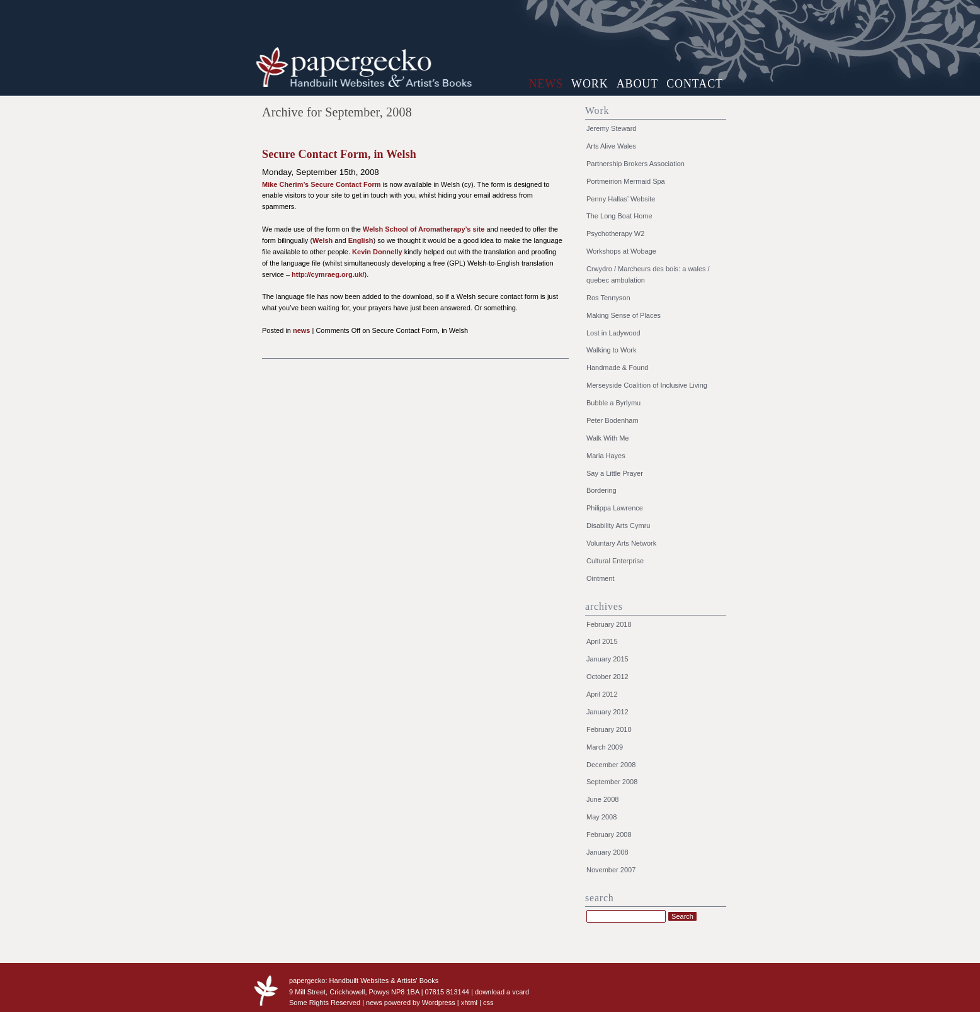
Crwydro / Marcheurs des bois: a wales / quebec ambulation (648, 274)
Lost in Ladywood (613, 333)
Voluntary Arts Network (621, 543)
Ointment (600, 578)
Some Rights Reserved (324, 1002)
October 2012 (607, 676)
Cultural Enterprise (615, 561)
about (638, 83)
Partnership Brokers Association (635, 163)
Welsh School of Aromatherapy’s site (423, 229)
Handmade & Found (617, 367)
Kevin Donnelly (377, 252)
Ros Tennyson (608, 297)
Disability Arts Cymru (618, 525)
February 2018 (609, 624)
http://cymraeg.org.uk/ (328, 274)
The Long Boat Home (619, 216)
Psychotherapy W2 (615, 233)
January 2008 (607, 852)
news (545, 83)
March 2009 (604, 747)
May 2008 (601, 817)
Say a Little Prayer (614, 473)
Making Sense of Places (623, 315)
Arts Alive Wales (611, 146)
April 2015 (602, 641)
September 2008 (611, 781)
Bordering (601, 490)
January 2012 (607, 712)
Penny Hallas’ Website (620, 199)
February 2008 (609, 834)
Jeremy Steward (611, 128)
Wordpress (438, 1002)
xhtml (469, 1002)
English (360, 240)
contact (694, 83)
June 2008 (602, 799)
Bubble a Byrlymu (613, 403)
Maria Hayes (605, 455)
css (488, 1002)
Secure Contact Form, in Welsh (339, 154)
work (589, 83)
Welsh (322, 240)
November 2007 (610, 870)
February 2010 (609, 729)
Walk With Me (607, 438)
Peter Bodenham (612, 420)
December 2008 (610, 764)
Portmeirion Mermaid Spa (625, 181)
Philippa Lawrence (614, 508)
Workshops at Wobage (621, 251)
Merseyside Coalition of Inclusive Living (646, 385)
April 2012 (602, 694)
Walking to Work (611, 350)
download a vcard (502, 992)
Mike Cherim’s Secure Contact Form (321, 184)
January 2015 (607, 659)
